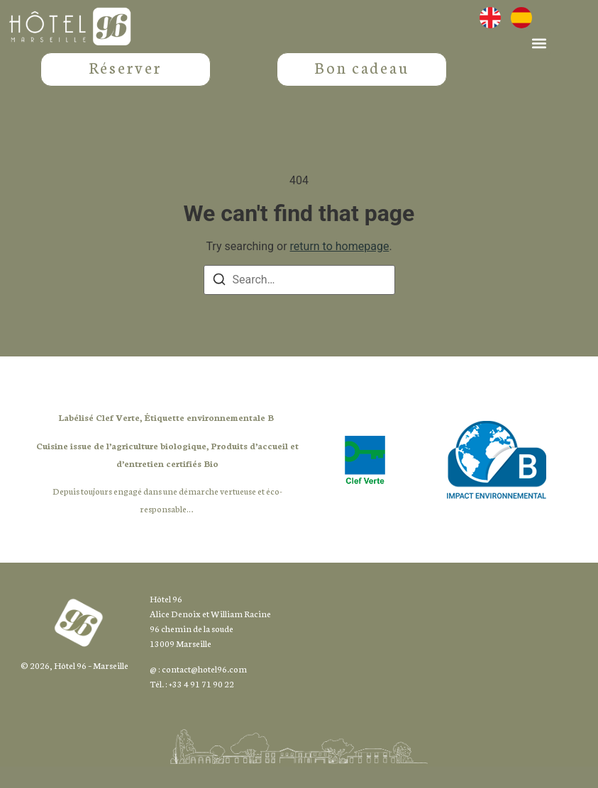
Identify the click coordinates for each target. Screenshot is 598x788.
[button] (538, 43)
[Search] (219, 302)
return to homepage (339, 267)
